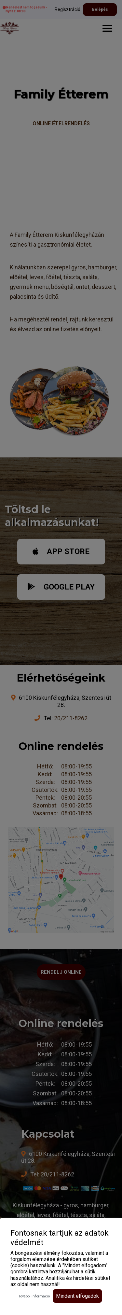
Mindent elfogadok (77, 1296)
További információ (34, 1296)
